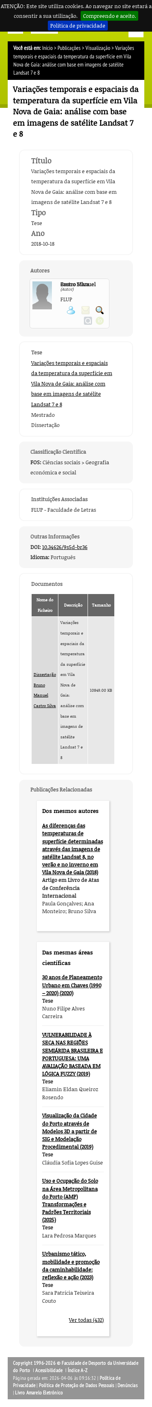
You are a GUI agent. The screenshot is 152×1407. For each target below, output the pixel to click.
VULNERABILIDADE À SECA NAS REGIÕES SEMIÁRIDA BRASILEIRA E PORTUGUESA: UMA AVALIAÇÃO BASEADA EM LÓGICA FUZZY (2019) (72, 1054)
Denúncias (127, 1385)
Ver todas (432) (86, 1319)
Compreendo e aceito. (109, 15)
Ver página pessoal (71, 310)
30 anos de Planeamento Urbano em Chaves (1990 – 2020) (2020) (72, 985)
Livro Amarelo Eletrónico (39, 1393)
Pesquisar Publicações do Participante (100, 310)
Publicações (69, 48)
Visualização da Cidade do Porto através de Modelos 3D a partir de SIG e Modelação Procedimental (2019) (69, 1131)
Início (47, 48)
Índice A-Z (78, 1370)
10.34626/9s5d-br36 (65, 547)
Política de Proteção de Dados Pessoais (76, 1385)
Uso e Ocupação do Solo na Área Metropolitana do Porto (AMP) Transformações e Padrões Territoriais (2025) (70, 1200)
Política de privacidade (77, 25)
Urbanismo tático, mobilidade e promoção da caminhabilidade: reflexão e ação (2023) (71, 1265)
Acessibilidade (48, 1370)
